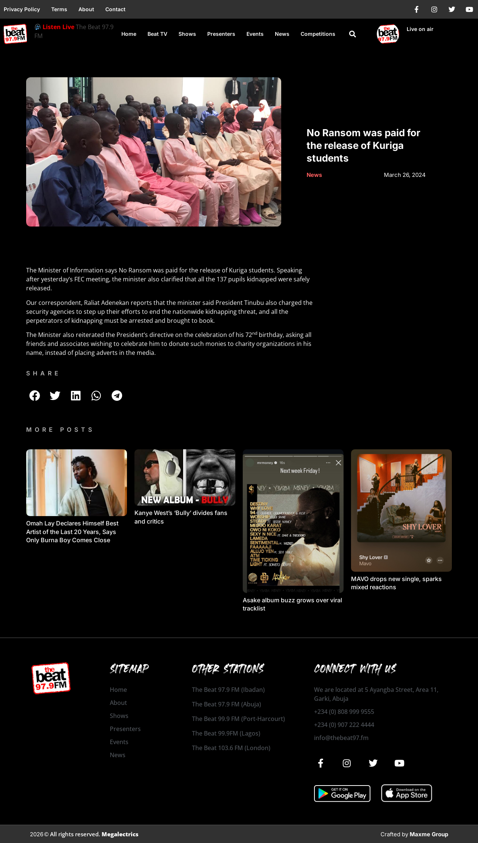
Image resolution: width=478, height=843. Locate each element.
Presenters (221, 34)
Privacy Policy (22, 9)
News (282, 34)
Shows (187, 34)
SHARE (43, 373)
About (86, 9)
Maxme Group (429, 834)
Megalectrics (120, 834)
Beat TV (157, 34)
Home (128, 34)
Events (255, 34)
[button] (353, 34)
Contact (115, 9)
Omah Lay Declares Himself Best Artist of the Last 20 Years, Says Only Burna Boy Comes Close (72, 531)
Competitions (318, 34)
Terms (59, 9)
